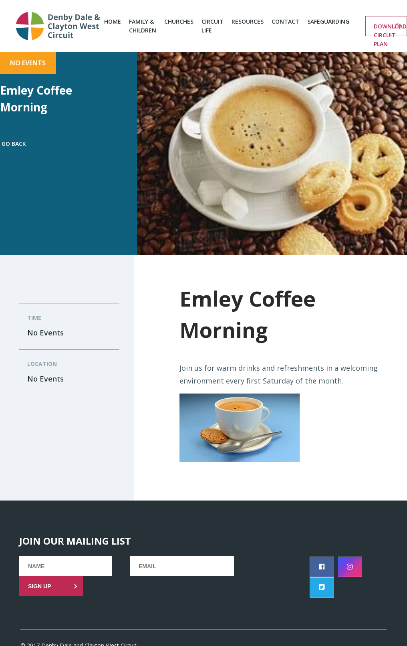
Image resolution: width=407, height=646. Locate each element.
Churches (178, 21)
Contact (285, 21)
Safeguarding (328, 21)
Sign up (39, 586)
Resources (248, 21)
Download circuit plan (390, 29)
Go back (14, 143)
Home (112, 21)
